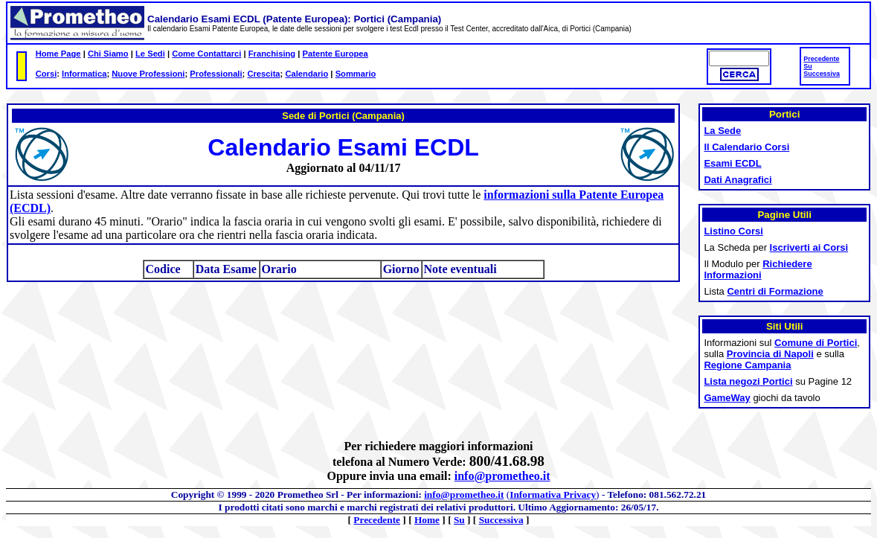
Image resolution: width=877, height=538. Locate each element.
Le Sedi (150, 53)
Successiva (821, 73)
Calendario (306, 73)
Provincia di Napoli (770, 353)
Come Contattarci (206, 53)
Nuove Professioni (148, 73)
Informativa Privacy (553, 494)
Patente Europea (335, 53)
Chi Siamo (108, 53)
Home (427, 519)
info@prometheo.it (502, 476)
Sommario (355, 73)
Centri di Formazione (775, 291)
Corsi (46, 73)
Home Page (58, 53)
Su (807, 66)
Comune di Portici (815, 342)
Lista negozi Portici (748, 381)
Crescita (263, 73)
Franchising (271, 53)
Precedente (821, 59)
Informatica (84, 73)
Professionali (216, 73)
